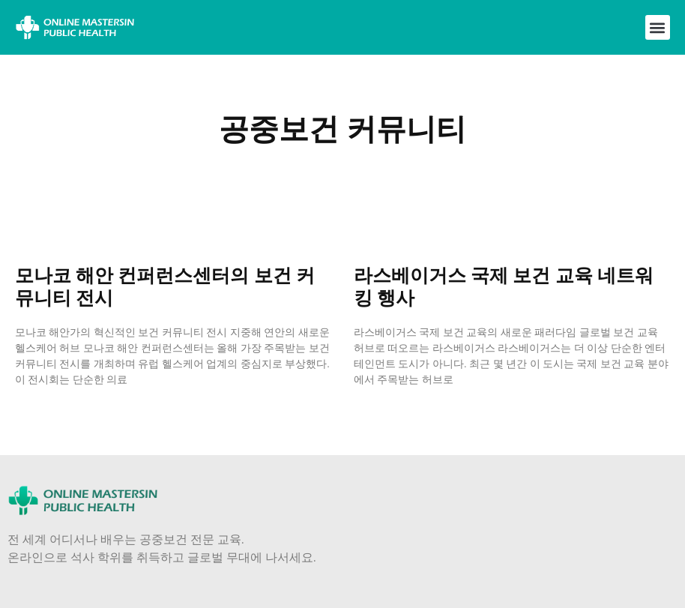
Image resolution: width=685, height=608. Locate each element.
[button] (657, 27)
